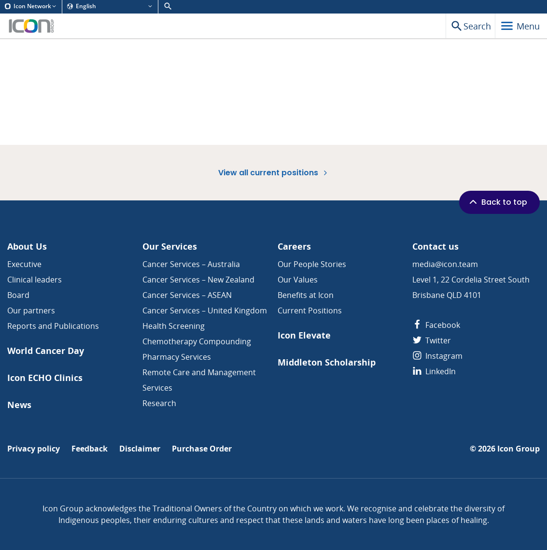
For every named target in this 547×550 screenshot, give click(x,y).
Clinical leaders (34, 279)
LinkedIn (434, 371)
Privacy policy (33, 449)
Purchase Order (202, 449)
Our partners (31, 310)
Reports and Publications (53, 326)
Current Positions (310, 310)
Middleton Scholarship (327, 362)
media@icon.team (445, 264)
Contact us (435, 246)
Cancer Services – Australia (191, 264)
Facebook (436, 325)
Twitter (431, 340)
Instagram (437, 356)
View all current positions (273, 172)
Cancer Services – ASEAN (187, 295)
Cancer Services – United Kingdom (204, 310)
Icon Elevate (304, 335)
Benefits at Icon (306, 295)
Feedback (89, 449)
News (19, 405)
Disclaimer (139, 449)
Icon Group (518, 449)
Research (159, 403)
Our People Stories (312, 264)
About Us (27, 246)
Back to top (497, 202)
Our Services (169, 246)
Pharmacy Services (176, 357)
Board (18, 295)
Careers (294, 246)
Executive (24, 264)
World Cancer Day (45, 351)
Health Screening (173, 326)
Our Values (298, 279)
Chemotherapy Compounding (196, 341)
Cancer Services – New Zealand (198, 279)
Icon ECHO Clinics (45, 378)
